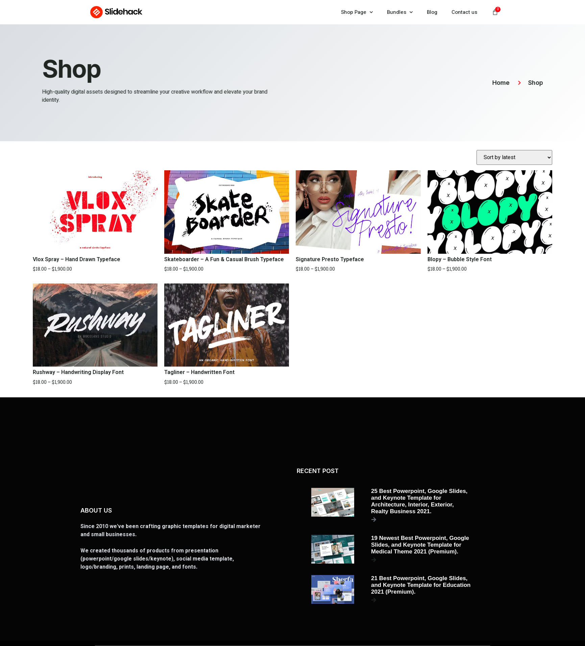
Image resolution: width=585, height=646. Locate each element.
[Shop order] (514, 157)
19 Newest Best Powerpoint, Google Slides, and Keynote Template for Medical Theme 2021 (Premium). (420, 545)
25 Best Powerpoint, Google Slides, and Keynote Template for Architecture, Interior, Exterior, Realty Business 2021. (419, 501)
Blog (432, 12)
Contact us (464, 12)
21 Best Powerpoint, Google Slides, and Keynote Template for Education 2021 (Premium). (420, 585)
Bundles (400, 12)
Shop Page (357, 12)
